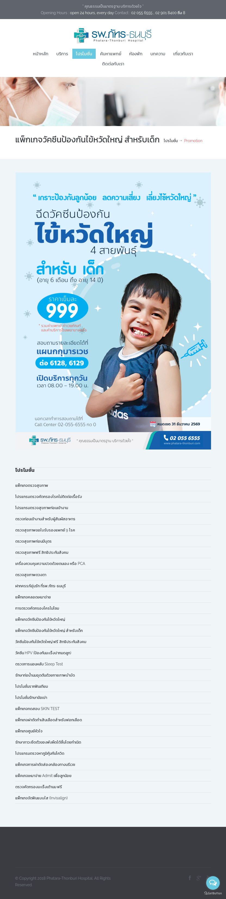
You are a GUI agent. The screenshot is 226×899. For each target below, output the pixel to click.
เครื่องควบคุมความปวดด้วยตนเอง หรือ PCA (50, 563)
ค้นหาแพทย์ (110, 53)
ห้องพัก (136, 53)
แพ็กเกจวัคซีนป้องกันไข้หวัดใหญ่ (40, 619)
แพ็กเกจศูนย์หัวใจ (28, 731)
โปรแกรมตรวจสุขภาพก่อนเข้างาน (41, 508)
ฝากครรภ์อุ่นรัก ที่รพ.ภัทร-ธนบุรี (40, 586)
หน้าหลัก (40, 53)
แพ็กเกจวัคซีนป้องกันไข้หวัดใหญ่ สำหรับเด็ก (49, 630)
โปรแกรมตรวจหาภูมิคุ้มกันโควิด (39, 753)
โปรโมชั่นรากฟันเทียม (31, 686)
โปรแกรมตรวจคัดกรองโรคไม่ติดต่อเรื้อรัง (48, 496)
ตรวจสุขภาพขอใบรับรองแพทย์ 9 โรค (45, 530)
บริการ (62, 53)
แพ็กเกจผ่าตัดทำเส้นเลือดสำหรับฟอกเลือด (48, 720)
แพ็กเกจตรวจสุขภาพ (31, 485)
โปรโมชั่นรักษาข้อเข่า (31, 697)
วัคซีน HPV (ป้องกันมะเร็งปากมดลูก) (43, 653)
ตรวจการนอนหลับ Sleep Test (39, 664)
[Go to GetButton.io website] (213, 893)
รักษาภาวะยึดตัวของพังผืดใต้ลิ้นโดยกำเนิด (48, 742)
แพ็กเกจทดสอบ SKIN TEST (37, 709)
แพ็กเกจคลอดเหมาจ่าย (33, 597)
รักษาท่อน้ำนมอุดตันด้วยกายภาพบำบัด (45, 675)
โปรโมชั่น (84, 53)
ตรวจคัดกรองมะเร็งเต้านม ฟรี (38, 787)
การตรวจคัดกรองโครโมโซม (37, 608)
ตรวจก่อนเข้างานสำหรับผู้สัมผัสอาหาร (45, 519)
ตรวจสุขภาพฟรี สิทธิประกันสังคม (42, 552)
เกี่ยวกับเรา (183, 53)
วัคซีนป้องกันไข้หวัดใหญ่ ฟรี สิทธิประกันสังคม (50, 642)
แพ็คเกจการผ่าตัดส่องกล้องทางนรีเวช (45, 764)
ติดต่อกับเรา (113, 63)
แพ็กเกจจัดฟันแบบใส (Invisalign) (41, 798)
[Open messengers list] (213, 883)
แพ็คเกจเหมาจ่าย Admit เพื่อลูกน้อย (43, 775)
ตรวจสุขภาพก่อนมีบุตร (33, 541)
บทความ (157, 53)
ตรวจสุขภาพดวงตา (30, 575)
